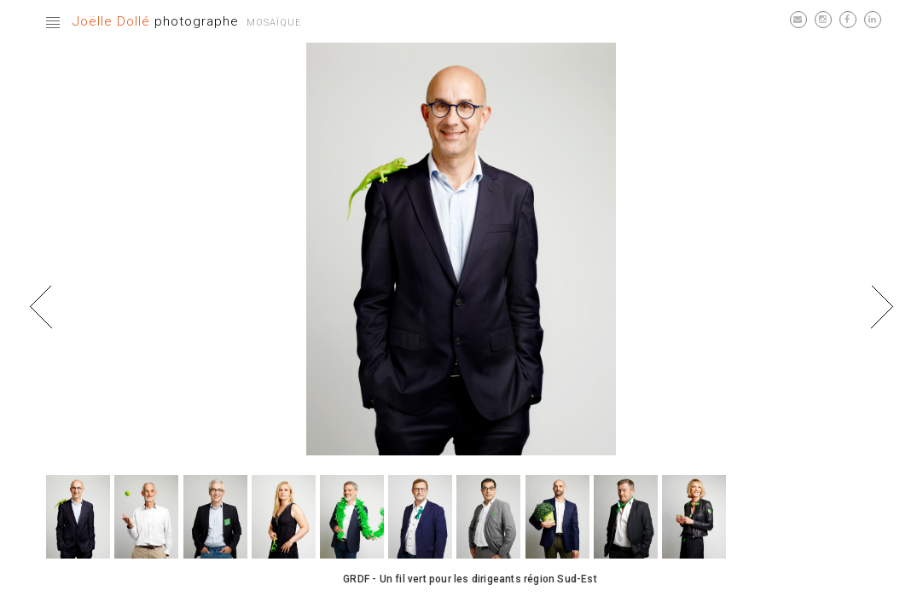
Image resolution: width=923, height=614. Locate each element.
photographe (156, 21)
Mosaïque (274, 22)
